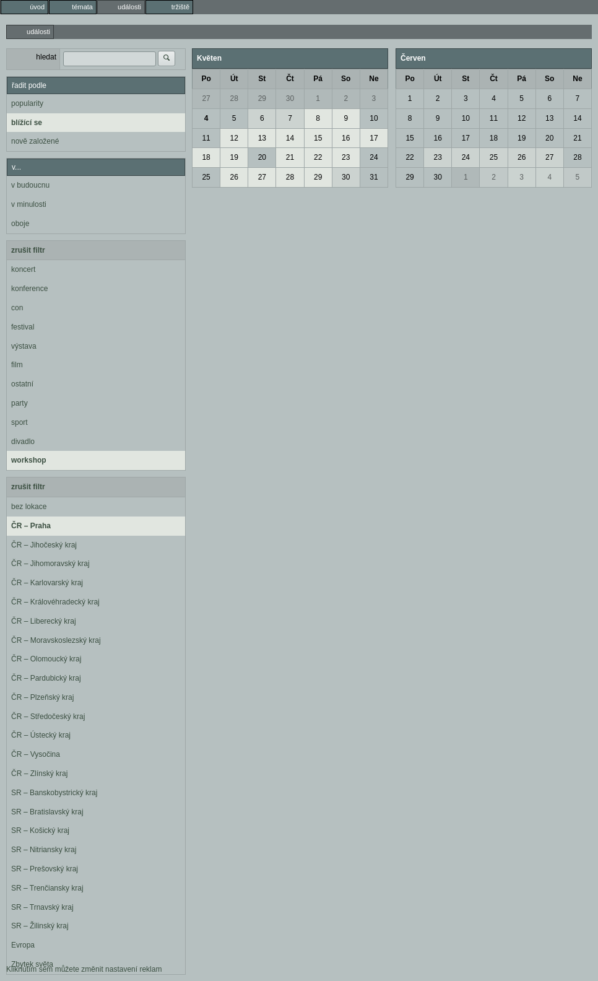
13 (262, 138)
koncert (23, 269)
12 (234, 138)
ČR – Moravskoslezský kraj (56, 640)
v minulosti (28, 204)
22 (318, 157)
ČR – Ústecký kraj (41, 735)
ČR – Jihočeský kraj (44, 545)
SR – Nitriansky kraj (43, 849)
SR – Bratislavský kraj (47, 812)
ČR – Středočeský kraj (48, 716)
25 (206, 177)
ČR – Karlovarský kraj (47, 582)
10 (374, 118)
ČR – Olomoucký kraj (46, 659)
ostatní (22, 384)
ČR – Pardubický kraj (46, 678)
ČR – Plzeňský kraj (42, 697)
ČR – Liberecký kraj (43, 621)
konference (29, 288)
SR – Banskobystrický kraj (54, 792)
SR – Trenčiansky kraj (47, 888)
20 (262, 157)
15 (318, 138)
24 (374, 157)
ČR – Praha (31, 525)
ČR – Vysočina (35, 754)
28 (234, 98)
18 (206, 157)
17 (374, 138)
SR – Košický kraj (40, 830)
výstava (24, 346)
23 (346, 157)
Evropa (23, 945)
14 (290, 138)
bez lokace (28, 506)
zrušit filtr (28, 250)
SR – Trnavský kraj (42, 907)
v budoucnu (30, 185)
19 (234, 157)
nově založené (35, 141)
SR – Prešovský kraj (44, 869)
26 (234, 177)
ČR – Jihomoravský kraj (50, 563)
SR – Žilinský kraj (40, 926)
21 (290, 157)
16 (346, 138)
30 (290, 98)
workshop (28, 460)
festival (22, 327)
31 (374, 177)
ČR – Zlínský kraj (39, 773)
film (17, 364)
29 (262, 98)
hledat (46, 57)
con (17, 307)
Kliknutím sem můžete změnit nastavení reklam (84, 969)
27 (206, 98)
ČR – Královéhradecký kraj (55, 602)
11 (206, 138)
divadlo (23, 441)
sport (19, 422)
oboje (20, 223)
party (19, 403)
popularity (27, 103)
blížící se (26, 122)
